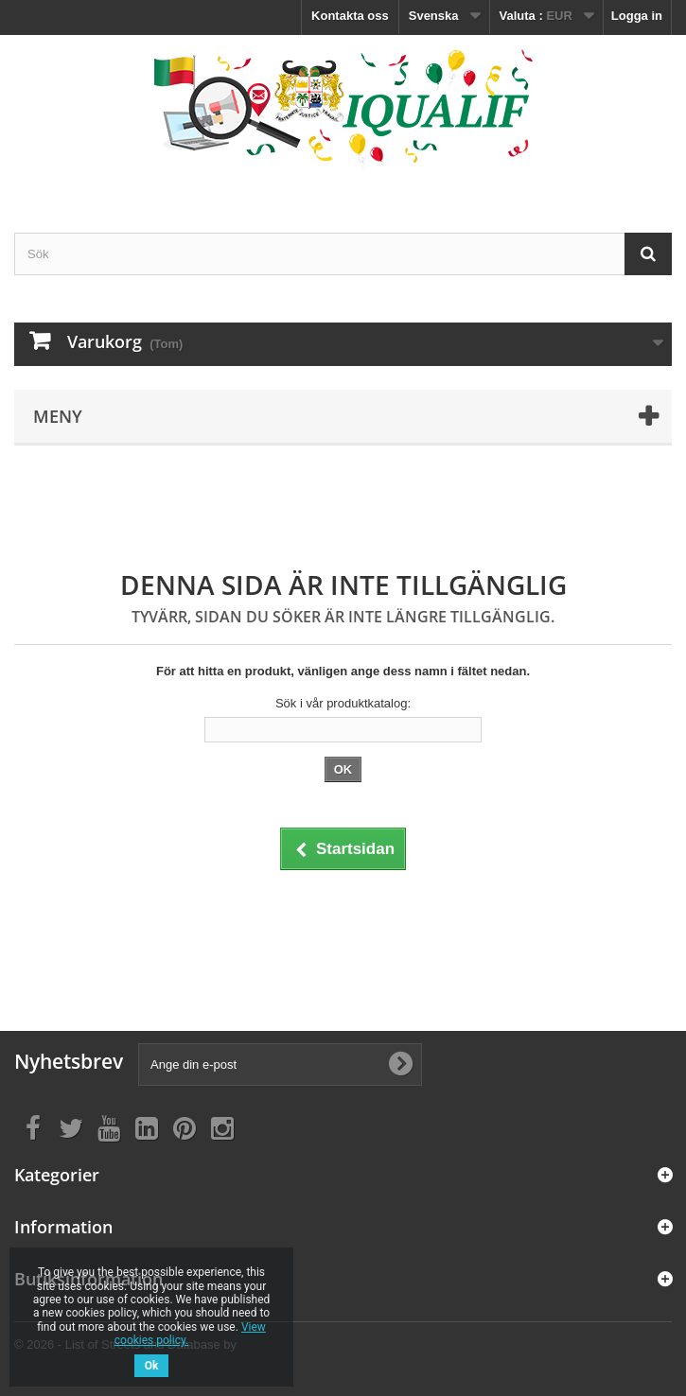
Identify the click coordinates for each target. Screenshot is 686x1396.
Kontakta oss (350, 16)
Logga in (636, 16)
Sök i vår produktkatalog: (343, 703)
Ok (152, 1365)
